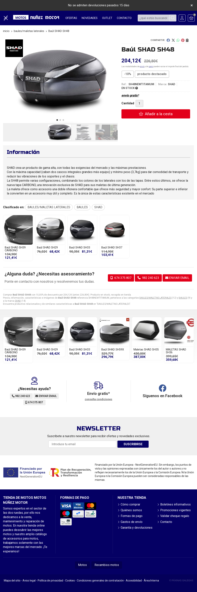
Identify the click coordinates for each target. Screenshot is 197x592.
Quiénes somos (131, 510)
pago (151, 66)
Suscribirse (133, 444)
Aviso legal (29, 580)
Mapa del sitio (12, 580)
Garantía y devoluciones (136, 527)
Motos (82, 565)
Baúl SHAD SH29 (47, 247)
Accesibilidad (134, 580)
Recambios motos (106, 565)
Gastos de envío (131, 522)
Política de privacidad (50, 580)
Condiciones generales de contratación (100, 580)
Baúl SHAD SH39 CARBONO (15, 249)
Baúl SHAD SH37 (111, 247)
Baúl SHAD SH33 (79, 247)
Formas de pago (131, 516)
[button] (57, 120)
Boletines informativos (175, 504)
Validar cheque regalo (174, 516)
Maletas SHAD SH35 (146, 349)
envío (142, 66)
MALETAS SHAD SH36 (176, 351)
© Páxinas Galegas (181, 580)
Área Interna (151, 580)
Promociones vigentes (175, 510)
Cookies (70, 580)
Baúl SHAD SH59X (112, 349)
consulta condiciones (98, 399)
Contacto (166, 522)
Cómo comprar (130, 504)
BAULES (183, 297)
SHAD (18, 301)
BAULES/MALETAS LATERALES (155, 297)
